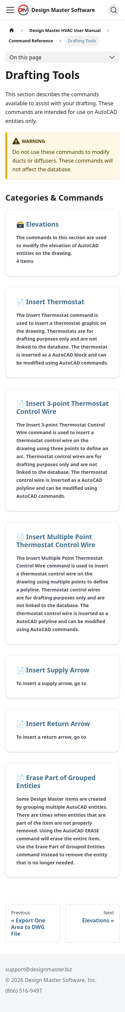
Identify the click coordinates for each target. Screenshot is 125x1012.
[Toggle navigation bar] (10, 10)
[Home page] (11, 30)
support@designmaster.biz (38, 969)
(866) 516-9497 (23, 990)
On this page (26, 57)
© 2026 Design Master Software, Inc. (51, 980)
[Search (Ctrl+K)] (114, 10)
